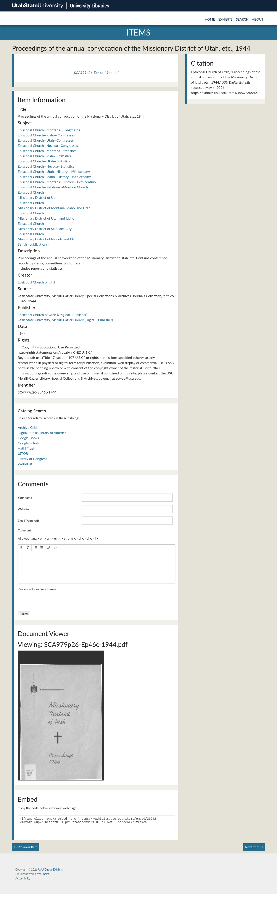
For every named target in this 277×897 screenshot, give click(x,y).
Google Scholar (29, 443)
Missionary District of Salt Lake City (45, 229)
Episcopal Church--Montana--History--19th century (57, 182)
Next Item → (254, 850)
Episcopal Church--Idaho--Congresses (46, 135)
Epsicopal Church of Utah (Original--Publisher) (52, 314)
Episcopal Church (31, 192)
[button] (21, 547)
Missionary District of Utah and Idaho (46, 218)
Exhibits (225, 19)
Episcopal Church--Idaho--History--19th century (54, 177)
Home (210, 19)
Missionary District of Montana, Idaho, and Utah (54, 208)
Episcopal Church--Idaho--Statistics (44, 156)
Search (242, 19)
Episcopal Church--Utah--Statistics (44, 161)
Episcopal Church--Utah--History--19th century (54, 171)
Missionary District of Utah (38, 197)
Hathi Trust (26, 448)
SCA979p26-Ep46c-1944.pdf (96, 72)
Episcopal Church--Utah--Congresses (46, 140)
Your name (25, 497)
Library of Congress (32, 459)
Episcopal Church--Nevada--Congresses (48, 145)
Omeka (44, 876)
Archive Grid (27, 427)
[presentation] (21, 547)
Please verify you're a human (37, 589)
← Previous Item (25, 850)
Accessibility (22, 881)
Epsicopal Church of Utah (37, 282)
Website (23, 509)
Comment (24, 530)
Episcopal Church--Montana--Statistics (47, 151)
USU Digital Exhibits (50, 872)
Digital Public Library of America (42, 433)
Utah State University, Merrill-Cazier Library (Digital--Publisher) (65, 320)
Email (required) (28, 520)
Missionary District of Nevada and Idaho (48, 239)
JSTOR (23, 453)
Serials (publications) (33, 244)
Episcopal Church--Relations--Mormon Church (53, 187)
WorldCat (25, 464)
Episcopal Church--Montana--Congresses (49, 130)
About (257, 19)
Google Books (28, 438)
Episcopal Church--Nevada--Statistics (46, 166)
